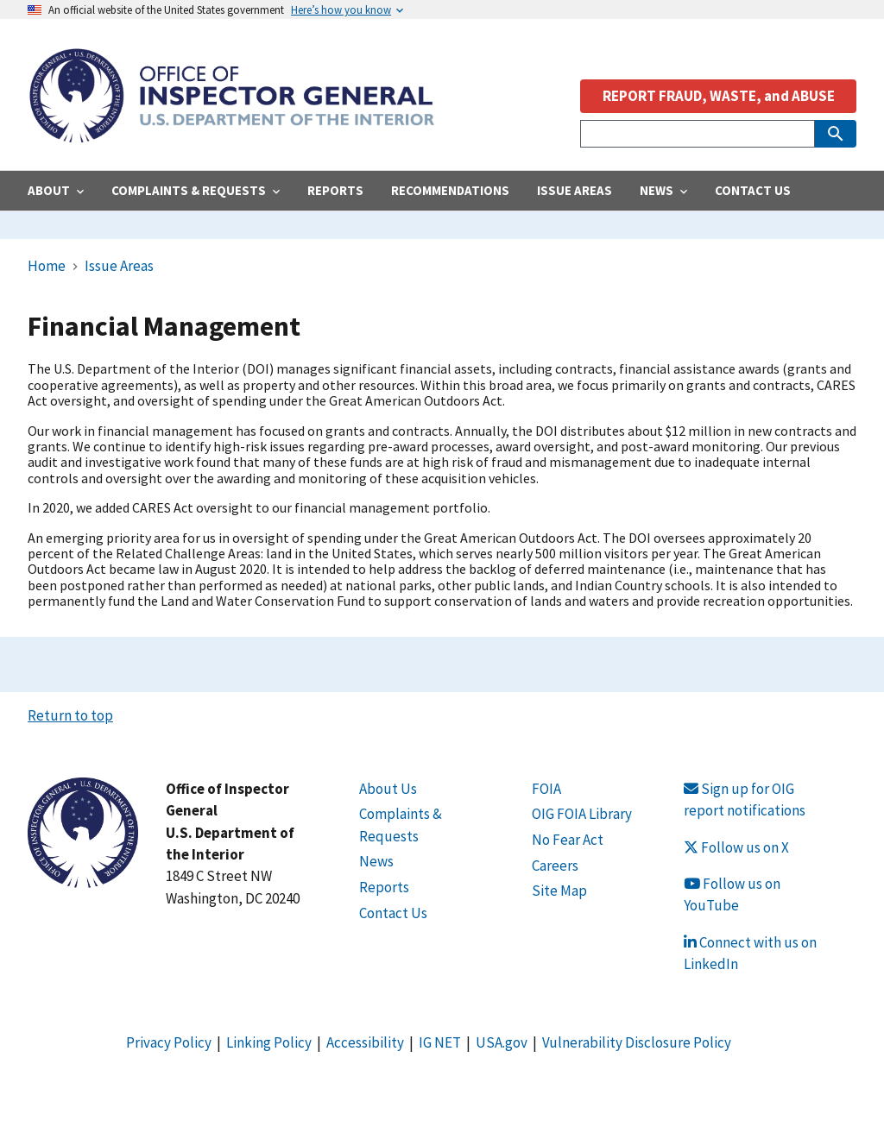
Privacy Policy (169, 1042)
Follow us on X (736, 847)
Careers (555, 865)
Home (47, 265)
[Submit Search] (835, 134)
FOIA (546, 788)
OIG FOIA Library (582, 813)
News (376, 861)
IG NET (440, 1042)
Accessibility (365, 1042)
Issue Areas (119, 265)
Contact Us (393, 912)
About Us (388, 788)
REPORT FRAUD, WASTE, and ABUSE (719, 95)
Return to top (70, 715)
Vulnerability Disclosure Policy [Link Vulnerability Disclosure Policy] (636, 1042)
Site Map (559, 890)
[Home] (231, 133)
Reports (384, 887)
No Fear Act (567, 839)
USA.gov (501, 1042)
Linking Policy (269, 1042)
